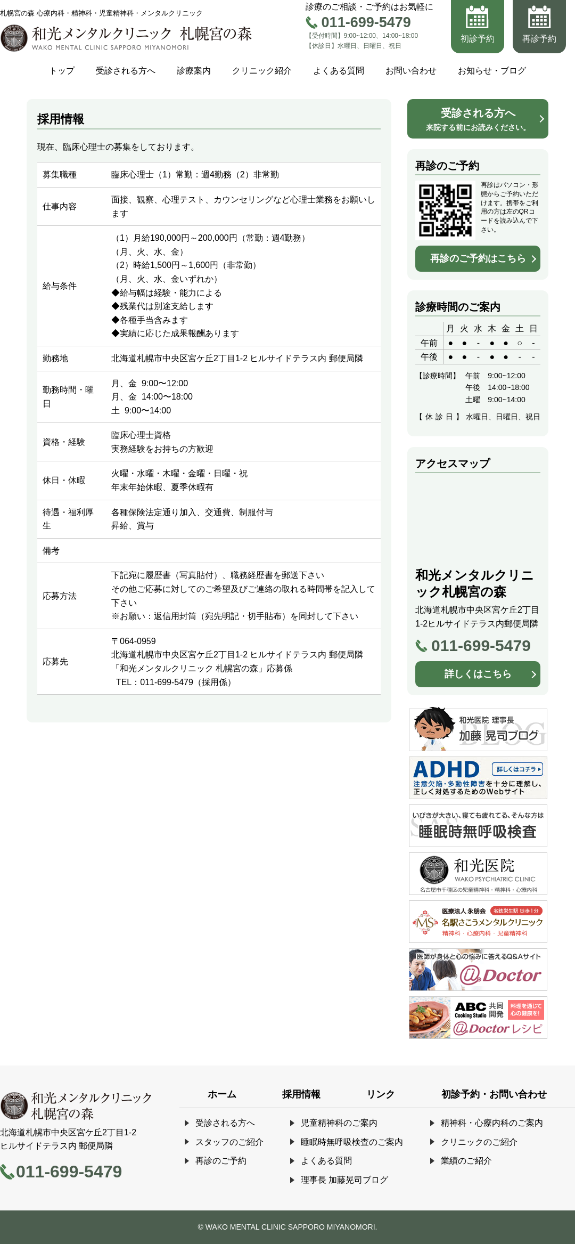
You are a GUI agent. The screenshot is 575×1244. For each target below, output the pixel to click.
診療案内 (194, 70)
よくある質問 (338, 70)
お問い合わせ (411, 70)
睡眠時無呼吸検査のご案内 (352, 1142)
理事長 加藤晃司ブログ (344, 1179)
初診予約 (478, 38)
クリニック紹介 (262, 70)
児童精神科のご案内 (339, 1122)
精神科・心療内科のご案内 (492, 1122)
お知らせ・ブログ (492, 70)
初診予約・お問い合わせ (494, 1094)
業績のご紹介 (466, 1160)
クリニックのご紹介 (479, 1142)
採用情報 (301, 1094)
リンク (380, 1094)
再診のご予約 (221, 1160)
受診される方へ (125, 70)
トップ (62, 70)
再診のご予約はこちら (478, 258)
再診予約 (539, 38)
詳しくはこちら (478, 674)
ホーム (222, 1094)
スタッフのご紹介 (229, 1142)
